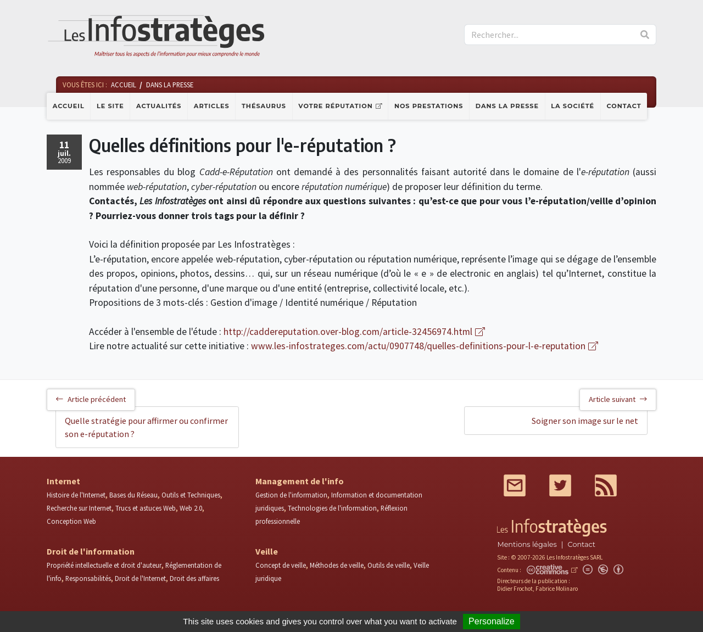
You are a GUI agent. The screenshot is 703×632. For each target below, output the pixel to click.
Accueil (69, 106)
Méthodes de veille (337, 565)
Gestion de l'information (291, 494)
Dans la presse (507, 106)
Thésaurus (264, 106)
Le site (110, 106)
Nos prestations (429, 106)
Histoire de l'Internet (76, 494)
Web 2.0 (191, 508)
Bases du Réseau (133, 494)
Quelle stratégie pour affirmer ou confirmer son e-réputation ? (146, 427)
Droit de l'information (91, 551)
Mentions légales (526, 544)
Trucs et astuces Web (145, 508)
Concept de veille (280, 565)
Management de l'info (299, 481)
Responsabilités (88, 578)
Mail (515, 485)
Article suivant (618, 399)
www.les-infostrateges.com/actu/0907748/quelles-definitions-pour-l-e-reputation (418, 346)
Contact (624, 106)
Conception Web (71, 521)
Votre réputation (335, 106)
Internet (63, 481)
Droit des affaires (194, 578)
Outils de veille (388, 565)
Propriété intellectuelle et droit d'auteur (104, 565)
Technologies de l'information (332, 508)
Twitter (560, 485)
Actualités (158, 106)
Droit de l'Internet (140, 578)
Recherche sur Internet (79, 508)
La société (572, 106)
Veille (266, 551)
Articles (212, 106)
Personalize (491, 621)
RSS (606, 485)
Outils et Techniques (190, 494)
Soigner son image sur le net (585, 420)
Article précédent (91, 399)
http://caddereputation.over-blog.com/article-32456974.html (348, 332)
